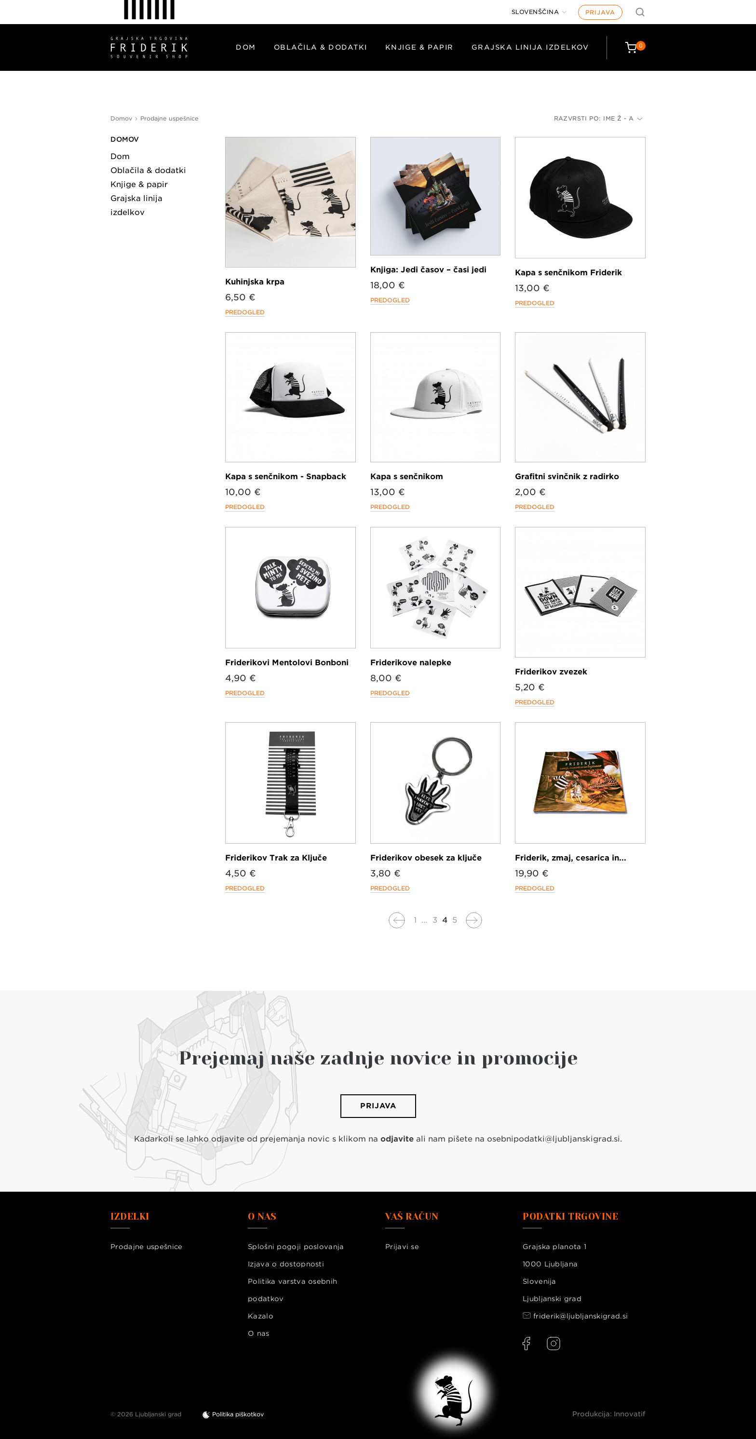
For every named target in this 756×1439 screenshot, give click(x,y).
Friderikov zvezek (551, 671)
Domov (124, 139)
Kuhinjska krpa (254, 281)
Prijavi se (402, 1247)
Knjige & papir (419, 47)
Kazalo (260, 1316)
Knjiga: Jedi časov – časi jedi (428, 269)
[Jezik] (539, 12)
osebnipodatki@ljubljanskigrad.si (553, 1138)
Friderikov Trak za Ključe (276, 857)
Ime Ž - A (623, 118)
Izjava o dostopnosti (286, 1264)
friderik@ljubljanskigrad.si (580, 1316)
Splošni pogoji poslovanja (296, 1247)
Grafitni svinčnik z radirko (567, 476)
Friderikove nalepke (410, 662)
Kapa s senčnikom (406, 476)
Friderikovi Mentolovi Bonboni (287, 662)
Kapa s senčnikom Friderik (568, 272)
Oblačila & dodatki (320, 47)
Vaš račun (412, 1216)
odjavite (397, 1138)
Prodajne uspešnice (146, 1247)
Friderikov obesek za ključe (426, 857)
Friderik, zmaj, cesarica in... (570, 857)
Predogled (245, 312)
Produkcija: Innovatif (609, 1414)
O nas (259, 1333)
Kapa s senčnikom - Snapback (285, 476)
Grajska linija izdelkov (530, 47)
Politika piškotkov (238, 1414)
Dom (246, 47)
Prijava (600, 12)
